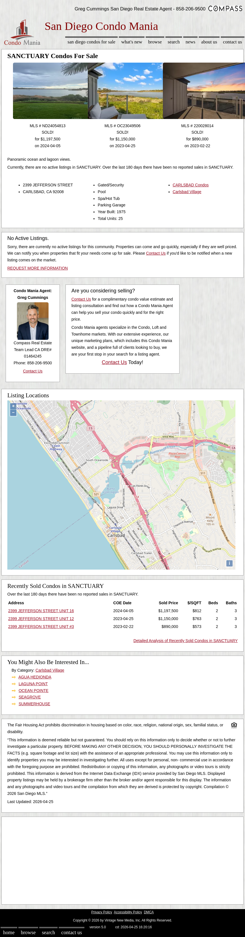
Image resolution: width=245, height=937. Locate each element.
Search (174, 42)
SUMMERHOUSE (34, 704)
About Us (209, 42)
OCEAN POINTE (34, 690)
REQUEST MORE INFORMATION (37, 268)
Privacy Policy (101, 912)
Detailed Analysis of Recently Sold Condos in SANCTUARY (186, 640)
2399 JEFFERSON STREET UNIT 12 (41, 618)
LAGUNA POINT (33, 684)
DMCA (149, 912)
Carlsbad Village (187, 191)
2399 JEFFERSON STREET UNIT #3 (41, 626)
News (191, 42)
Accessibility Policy (128, 912)
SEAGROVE (30, 697)
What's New (131, 42)
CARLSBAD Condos (191, 185)
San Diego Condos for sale (91, 42)
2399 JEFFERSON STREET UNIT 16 (41, 611)
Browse (155, 42)
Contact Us (232, 42)
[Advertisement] (115, 859)
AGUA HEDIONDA (34, 677)
